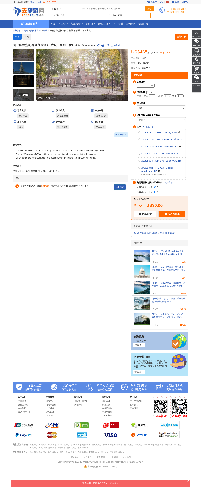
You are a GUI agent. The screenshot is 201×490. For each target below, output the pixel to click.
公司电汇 (50, 415)
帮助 (175, 2)
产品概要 (17, 105)
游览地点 (17, 166)
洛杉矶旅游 (75, 445)
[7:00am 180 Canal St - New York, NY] (139, 146)
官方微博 (134, 408)
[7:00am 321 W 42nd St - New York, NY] (139, 154)
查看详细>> (139, 372)
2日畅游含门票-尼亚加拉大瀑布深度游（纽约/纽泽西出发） (168, 300)
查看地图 (148, 127)
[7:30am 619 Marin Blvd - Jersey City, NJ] (139, 161)
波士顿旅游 (117, 445)
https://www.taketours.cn (94, 462)
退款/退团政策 (80, 401)
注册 (47, 2)
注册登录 (22, 401)
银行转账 (50, 412)
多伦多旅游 (158, 445)
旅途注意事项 (24, 412)
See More (23, 95)
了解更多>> (139, 345)
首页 (52, 23)
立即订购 (181, 36)
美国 (26, 30)
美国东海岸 (35, 30)
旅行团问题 (23, 404)
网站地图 (126, 457)
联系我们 (134, 404)
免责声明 (100, 457)
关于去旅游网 (136, 401)
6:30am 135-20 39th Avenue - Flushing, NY (162, 139)
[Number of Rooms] (149, 92)
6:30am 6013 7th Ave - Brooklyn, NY (159, 132)
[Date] (152, 86)
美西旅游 (42, 445)
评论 (27, 36)
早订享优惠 (107, 412)
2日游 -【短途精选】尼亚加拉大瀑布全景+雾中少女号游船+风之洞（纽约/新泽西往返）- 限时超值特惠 (168, 253)
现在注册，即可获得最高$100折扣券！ (136, 482)
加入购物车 (174, 214)
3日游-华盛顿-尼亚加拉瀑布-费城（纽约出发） (155, 233)
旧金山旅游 (107, 445)
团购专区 (130, 23)
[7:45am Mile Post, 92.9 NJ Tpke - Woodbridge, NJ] (139, 168)
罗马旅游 (33, 448)
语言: (133, 63)
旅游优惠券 (107, 408)
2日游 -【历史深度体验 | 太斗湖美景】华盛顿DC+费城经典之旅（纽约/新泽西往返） (167, 268)
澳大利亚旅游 (83, 448)
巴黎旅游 (168, 445)
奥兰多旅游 (128, 445)
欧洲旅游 (90, 23)
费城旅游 (138, 445)
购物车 (151, 2)
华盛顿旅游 (85, 445)
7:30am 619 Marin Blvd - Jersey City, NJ (161, 160)
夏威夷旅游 (96, 445)
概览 (17, 36)
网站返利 (106, 401)
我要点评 (120, 187)
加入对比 (116, 45)
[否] (155, 187)
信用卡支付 (51, 404)
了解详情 (168, 182)
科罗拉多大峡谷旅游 (68, 452)
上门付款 (50, 408)
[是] (149, 187)
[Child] (167, 95)
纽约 (45, 30)
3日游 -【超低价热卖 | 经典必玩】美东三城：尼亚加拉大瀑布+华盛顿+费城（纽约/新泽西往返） (168, 284)
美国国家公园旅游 (117, 452)
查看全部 (121, 134)
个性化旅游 (107, 415)
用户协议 (87, 457)
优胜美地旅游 (83, 452)
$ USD (184, 2)
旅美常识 (22, 408)
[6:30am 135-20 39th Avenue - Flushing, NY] (139, 139)
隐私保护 (74, 457)
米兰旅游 (177, 445)
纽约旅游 (51, 445)
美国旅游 (63, 23)
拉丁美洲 (118, 23)
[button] (23, 55)
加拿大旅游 (77, 23)
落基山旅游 (94, 452)
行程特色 (17, 145)
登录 (32, 2)
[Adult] (152, 95)
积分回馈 (106, 404)
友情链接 (113, 457)
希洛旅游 (104, 452)
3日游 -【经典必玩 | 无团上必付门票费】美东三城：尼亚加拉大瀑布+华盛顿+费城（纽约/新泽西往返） (168, 316)
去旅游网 (17, 30)
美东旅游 (33, 445)
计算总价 (147, 214)
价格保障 (78, 404)
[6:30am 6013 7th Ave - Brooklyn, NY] (139, 132)
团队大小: (135, 68)
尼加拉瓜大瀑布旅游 (38, 452)
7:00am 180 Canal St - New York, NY (159, 146)
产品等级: (135, 58)
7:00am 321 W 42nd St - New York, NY (160, 153)
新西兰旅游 (104, 23)
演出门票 (143, 23)
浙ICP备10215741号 (134, 462)
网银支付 (50, 401)
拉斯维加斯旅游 (62, 445)
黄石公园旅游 (53, 452)
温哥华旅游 (148, 445)
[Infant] (180, 95)
